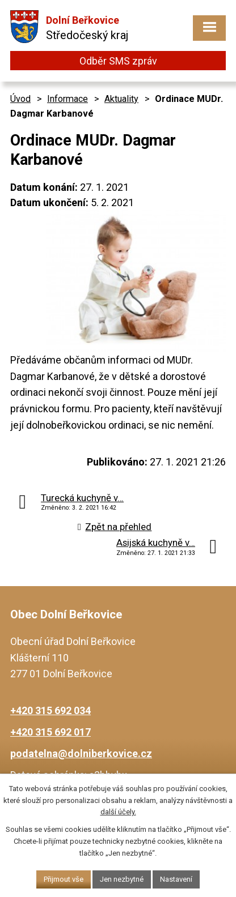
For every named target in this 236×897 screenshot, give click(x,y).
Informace (67, 98)
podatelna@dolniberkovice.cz (81, 753)
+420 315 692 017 (50, 732)
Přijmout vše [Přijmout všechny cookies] (63, 879)
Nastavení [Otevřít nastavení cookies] (176, 879)
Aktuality (121, 98)
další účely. (118, 812)
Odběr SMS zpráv (118, 61)
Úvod (20, 98)
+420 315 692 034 (50, 710)
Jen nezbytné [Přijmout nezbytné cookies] (122, 879)
